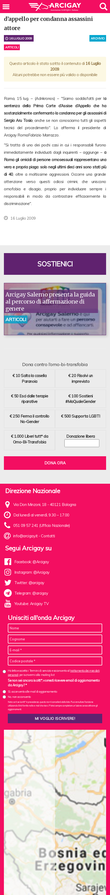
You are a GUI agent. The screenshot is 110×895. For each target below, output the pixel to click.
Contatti (48, 535)
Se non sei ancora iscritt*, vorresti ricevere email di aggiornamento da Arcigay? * (54, 682)
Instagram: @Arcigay (32, 572)
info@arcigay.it (25, 535)
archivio (98, 38)
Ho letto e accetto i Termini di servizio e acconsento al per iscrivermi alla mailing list (54, 672)
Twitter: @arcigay (29, 582)
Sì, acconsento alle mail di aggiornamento (32, 691)
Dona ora (55, 462)
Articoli (12, 47)
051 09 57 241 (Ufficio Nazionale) (41, 525)
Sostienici (55, 264)
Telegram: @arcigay (31, 593)
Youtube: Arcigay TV (31, 603)
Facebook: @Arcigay (31, 561)
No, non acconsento (19, 697)
